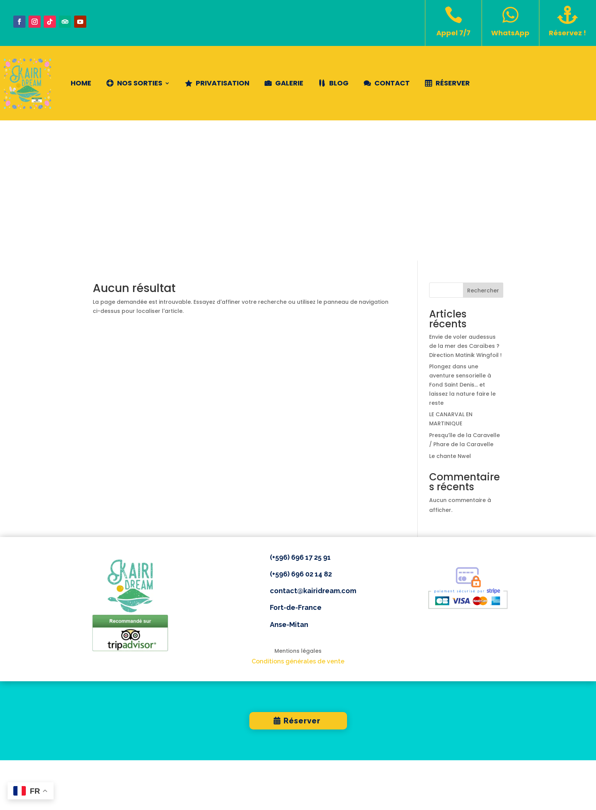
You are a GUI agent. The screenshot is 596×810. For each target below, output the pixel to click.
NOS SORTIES (139, 83)
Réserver (453, 83)
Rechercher (483, 150)
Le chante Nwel (450, 316)
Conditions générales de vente (298, 521)
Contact (392, 83)
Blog (339, 83)
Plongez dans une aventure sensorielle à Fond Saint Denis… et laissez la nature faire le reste (462, 245)
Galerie (289, 83)
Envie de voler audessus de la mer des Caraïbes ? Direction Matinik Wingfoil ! (465, 206)
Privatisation (222, 83)
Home (81, 83)
